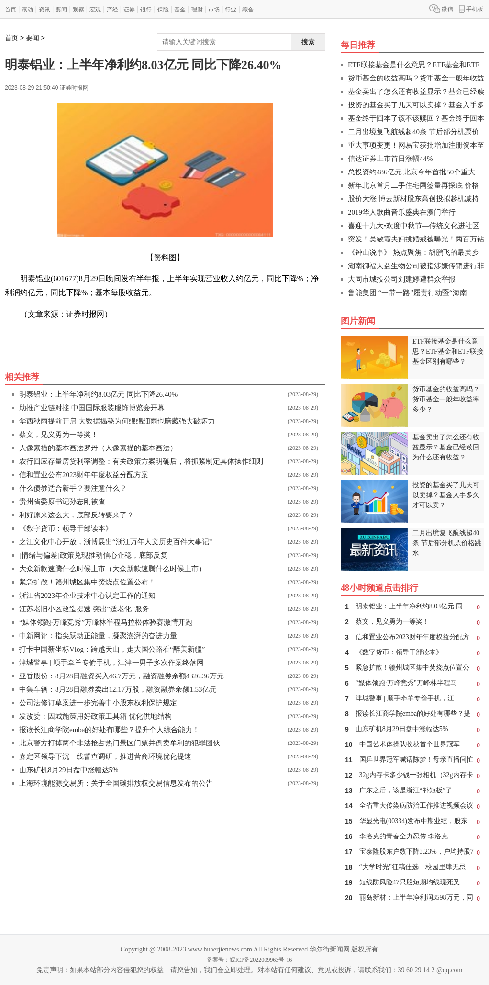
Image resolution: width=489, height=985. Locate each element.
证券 (129, 9)
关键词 (31, 336)
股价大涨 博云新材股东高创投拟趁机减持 (413, 199)
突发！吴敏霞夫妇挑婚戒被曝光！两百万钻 (416, 239)
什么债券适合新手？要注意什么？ (73, 488)
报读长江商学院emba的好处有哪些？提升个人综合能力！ (109, 729)
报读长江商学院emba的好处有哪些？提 (412, 714)
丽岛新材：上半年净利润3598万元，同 (412, 898)
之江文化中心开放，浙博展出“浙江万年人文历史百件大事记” (115, 542)
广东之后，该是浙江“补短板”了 (412, 790)
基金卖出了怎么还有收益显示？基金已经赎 (416, 91)
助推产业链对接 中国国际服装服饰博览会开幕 (92, 408)
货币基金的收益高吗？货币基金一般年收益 (416, 78)
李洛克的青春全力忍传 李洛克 (412, 836)
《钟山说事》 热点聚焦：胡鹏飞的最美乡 (413, 252)
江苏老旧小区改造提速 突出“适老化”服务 (84, 609)
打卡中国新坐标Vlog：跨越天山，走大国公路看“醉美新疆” (112, 649)
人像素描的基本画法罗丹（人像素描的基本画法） (98, 448)
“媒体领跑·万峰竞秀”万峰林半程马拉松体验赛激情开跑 (105, 622)
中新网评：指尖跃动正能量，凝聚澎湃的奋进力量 (98, 636)
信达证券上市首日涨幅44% (390, 158)
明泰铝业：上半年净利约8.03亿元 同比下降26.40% (98, 394)
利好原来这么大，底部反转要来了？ (76, 515)
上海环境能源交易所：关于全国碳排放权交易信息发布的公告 (116, 783)
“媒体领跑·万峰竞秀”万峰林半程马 (412, 683)
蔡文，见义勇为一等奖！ (58, 434)
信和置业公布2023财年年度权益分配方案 (83, 475)
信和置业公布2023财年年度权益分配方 (412, 637)
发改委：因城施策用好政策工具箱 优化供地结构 (95, 716)
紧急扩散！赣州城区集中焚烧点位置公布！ (87, 582)
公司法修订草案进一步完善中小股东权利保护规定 (98, 703)
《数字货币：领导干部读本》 (65, 528)
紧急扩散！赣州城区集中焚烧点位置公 (412, 668)
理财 (197, 9)
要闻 (61, 9)
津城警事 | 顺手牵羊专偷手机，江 (412, 698)
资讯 (44, 9)
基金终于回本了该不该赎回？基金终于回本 (416, 118)
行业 (230, 9)
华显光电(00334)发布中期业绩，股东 (412, 821)
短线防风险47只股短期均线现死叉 (412, 882)
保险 (163, 9)
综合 (248, 9)
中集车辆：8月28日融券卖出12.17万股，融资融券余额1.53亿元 (118, 689)
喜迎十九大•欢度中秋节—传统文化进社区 (413, 225)
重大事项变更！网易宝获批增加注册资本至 (416, 145)
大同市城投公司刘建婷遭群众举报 (402, 279)
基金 (180, 9)
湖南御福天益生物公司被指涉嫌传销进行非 (416, 266)
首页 (10, 9)
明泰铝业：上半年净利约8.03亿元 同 (412, 606)
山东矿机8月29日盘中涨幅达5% (69, 770)
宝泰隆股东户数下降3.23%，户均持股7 (412, 852)
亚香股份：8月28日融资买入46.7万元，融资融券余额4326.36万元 (121, 676)
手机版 (471, 8)
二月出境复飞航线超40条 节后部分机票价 (413, 132)
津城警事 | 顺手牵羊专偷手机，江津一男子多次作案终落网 (111, 662)
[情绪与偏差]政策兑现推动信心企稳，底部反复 (93, 555)
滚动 (27, 9)
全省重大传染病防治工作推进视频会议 (412, 806)
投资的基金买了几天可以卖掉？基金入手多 (416, 105)
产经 (112, 9)
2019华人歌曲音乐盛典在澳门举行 (402, 212)
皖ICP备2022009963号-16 (261, 959)
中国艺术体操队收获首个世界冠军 (412, 744)
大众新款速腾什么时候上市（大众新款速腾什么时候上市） (112, 569)
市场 (214, 9)
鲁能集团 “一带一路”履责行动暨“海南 (407, 293)
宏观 (95, 9)
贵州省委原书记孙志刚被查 (62, 501)
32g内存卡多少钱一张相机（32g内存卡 (412, 775)
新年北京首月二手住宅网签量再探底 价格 (413, 185)
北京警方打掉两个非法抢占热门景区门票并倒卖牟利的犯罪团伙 (119, 743)
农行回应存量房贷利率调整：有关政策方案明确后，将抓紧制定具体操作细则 (141, 461)
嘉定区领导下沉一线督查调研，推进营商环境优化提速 (105, 756)
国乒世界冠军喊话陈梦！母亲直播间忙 (412, 760)
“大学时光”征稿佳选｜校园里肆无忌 (412, 867)
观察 (78, 9)
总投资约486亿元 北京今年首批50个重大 (411, 172)
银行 (146, 9)
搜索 (308, 42)
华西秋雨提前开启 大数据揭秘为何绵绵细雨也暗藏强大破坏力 (117, 421)
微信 (441, 8)
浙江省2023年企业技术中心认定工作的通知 (87, 595)
